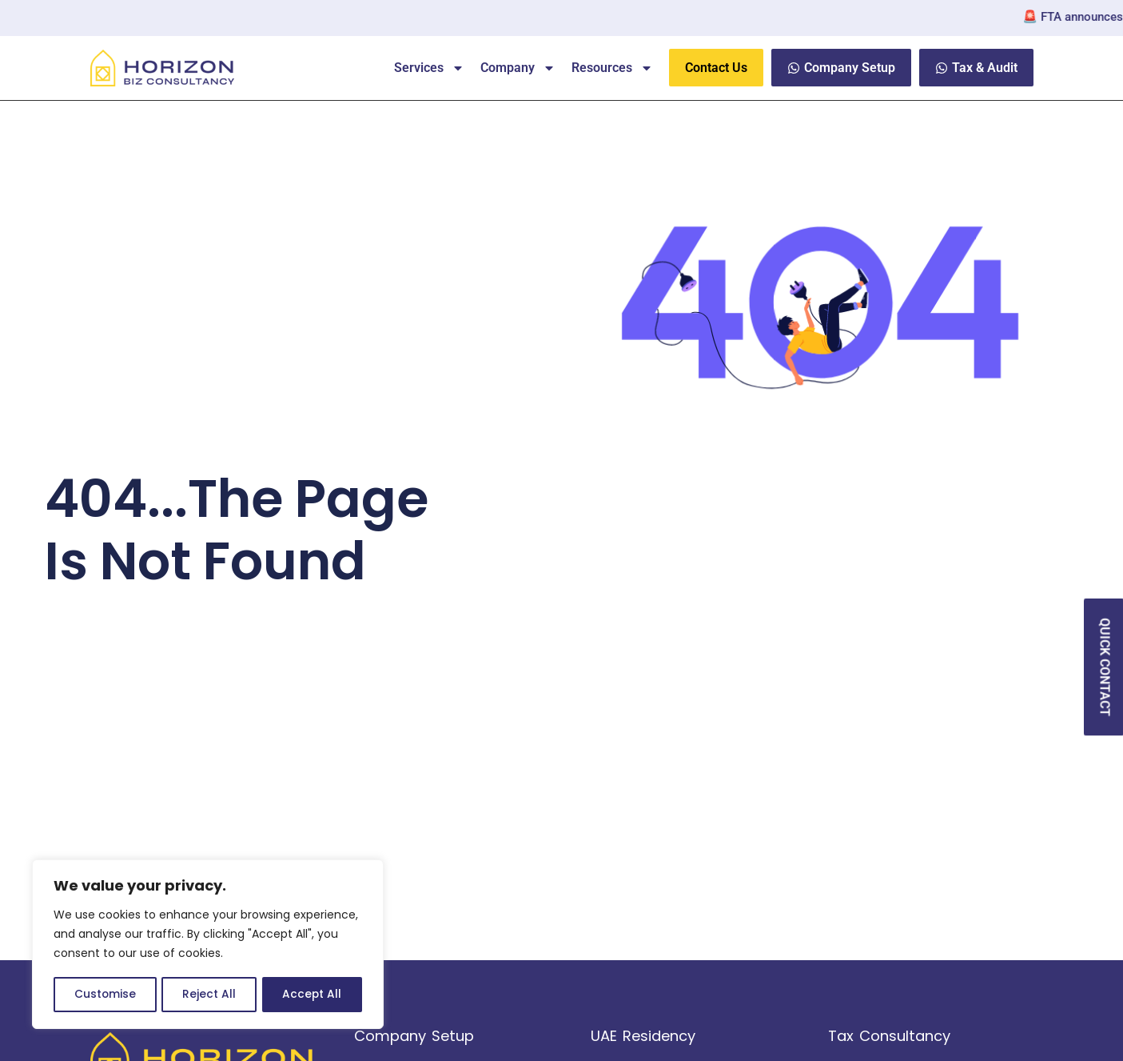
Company (518, 68)
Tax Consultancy (889, 1036)
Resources (612, 68)
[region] (208, 945)
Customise (105, 995)
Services (429, 68)
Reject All (209, 995)
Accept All (312, 995)
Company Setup (414, 1036)
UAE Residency (643, 1036)
